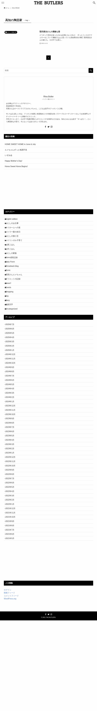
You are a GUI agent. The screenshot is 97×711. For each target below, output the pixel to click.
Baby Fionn (11, 275)
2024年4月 (11, 435)
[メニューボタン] (3, 3)
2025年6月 (11, 358)
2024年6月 (11, 424)
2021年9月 (11, 606)
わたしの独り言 (13, 242)
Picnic (9, 286)
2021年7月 (11, 617)
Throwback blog (13, 280)
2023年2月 (11, 512)
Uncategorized (13, 335)
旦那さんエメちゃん (15, 291)
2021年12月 (12, 590)
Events (9, 308)
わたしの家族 (12, 264)
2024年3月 (11, 441)
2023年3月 (11, 507)
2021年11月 (12, 595)
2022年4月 (11, 568)
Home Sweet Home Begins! (16, 166)
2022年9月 (11, 540)
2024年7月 (11, 419)
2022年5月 (11, 562)
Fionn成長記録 (13, 269)
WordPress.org (10, 689)
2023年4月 (11, 501)
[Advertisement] (48, 189)
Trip (8, 319)
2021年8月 (11, 612)
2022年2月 (11, 579)
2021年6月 (11, 623)
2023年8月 (11, 479)
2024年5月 (11, 430)
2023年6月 (11, 490)
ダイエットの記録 (14, 297)
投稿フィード (9, 683)
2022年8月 (11, 546)
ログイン (7, 680)
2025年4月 (11, 369)
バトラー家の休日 (14, 236)
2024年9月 (11, 408)
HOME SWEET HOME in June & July (20, 144)
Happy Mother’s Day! (13, 161)
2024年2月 (11, 446)
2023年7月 (11, 485)
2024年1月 (11, 452)
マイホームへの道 (14, 231)
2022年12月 (12, 523)
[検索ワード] (48, 70)
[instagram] (51, 127)
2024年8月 (11, 413)
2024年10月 (12, 402)
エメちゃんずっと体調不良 (16, 150)
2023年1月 (11, 518)
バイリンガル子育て (15, 247)
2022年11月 (12, 529)
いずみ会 (8, 155)
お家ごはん (11, 253)
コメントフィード (11, 686)
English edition (13, 220)
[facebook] (45, 127)
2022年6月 (11, 557)
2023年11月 (12, 463)
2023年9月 (11, 474)
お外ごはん (11, 258)
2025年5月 (11, 363)
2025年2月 (11, 380)
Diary (9, 324)
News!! (9, 302)
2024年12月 (12, 391)
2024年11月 (12, 396)
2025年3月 (11, 374)
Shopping (11, 313)
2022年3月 (11, 573)
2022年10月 (12, 534)
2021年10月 (12, 601)
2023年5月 (11, 496)
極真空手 (10, 330)
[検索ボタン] (94, 3)
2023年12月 (12, 457)
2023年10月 (12, 468)
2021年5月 (11, 628)
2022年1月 (11, 584)
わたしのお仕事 (13, 225)
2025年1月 (11, 385)
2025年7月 (11, 352)
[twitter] (48, 127)
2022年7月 (11, 551)
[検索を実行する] (91, 70)
